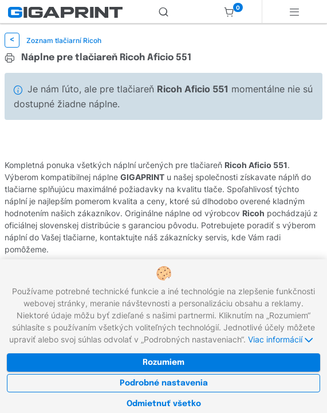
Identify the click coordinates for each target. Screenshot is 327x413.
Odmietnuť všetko (164, 404)
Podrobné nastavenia (164, 383)
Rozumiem (163, 363)
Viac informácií (280, 339)
